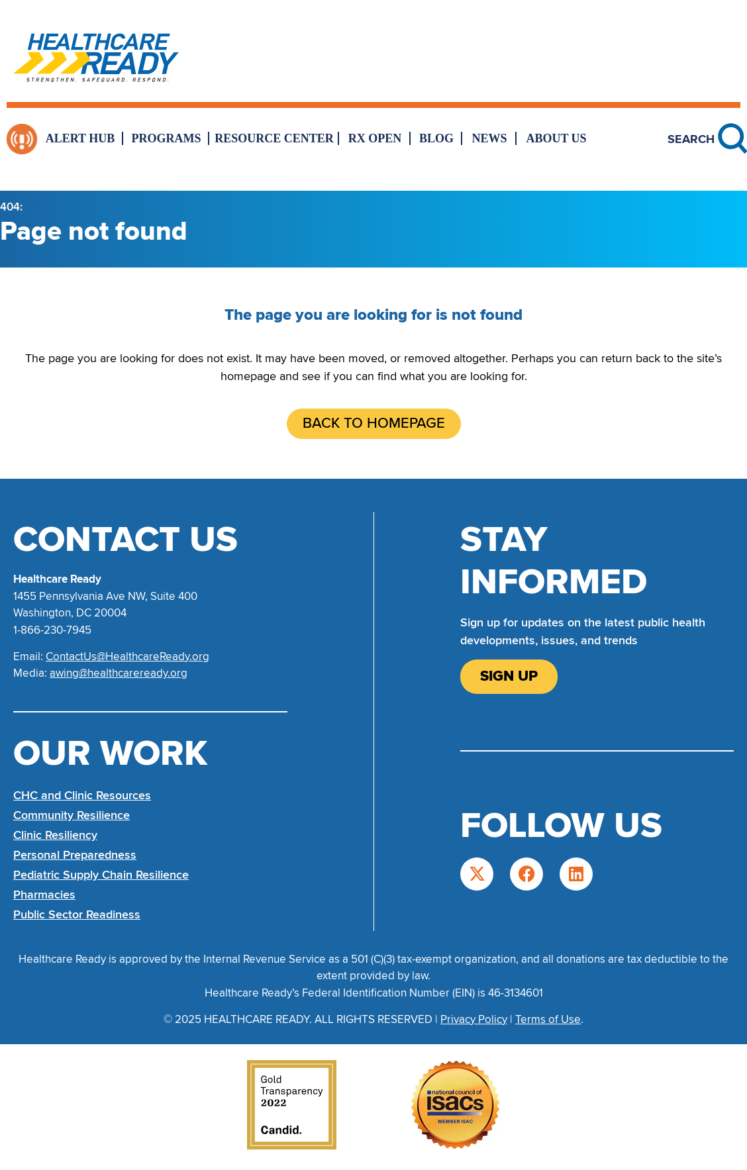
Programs (166, 138)
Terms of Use (548, 1019)
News (489, 138)
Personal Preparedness (74, 855)
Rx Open (375, 138)
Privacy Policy (473, 1019)
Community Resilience (71, 815)
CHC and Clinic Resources (82, 795)
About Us (556, 138)
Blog (436, 138)
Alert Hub (80, 138)
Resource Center (274, 138)
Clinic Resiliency (55, 835)
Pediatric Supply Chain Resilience (101, 874)
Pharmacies (44, 894)
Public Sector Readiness (76, 914)
